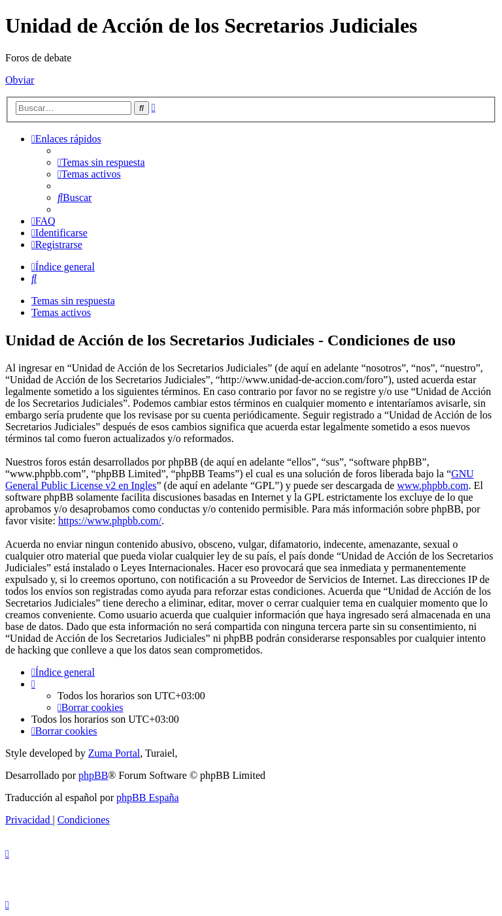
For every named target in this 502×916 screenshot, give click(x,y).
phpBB (93, 775)
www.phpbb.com (432, 485)
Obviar (19, 80)
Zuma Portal (114, 753)
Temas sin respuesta (73, 300)
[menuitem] (101, 162)
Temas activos (61, 312)
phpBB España (147, 797)
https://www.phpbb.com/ (109, 520)
